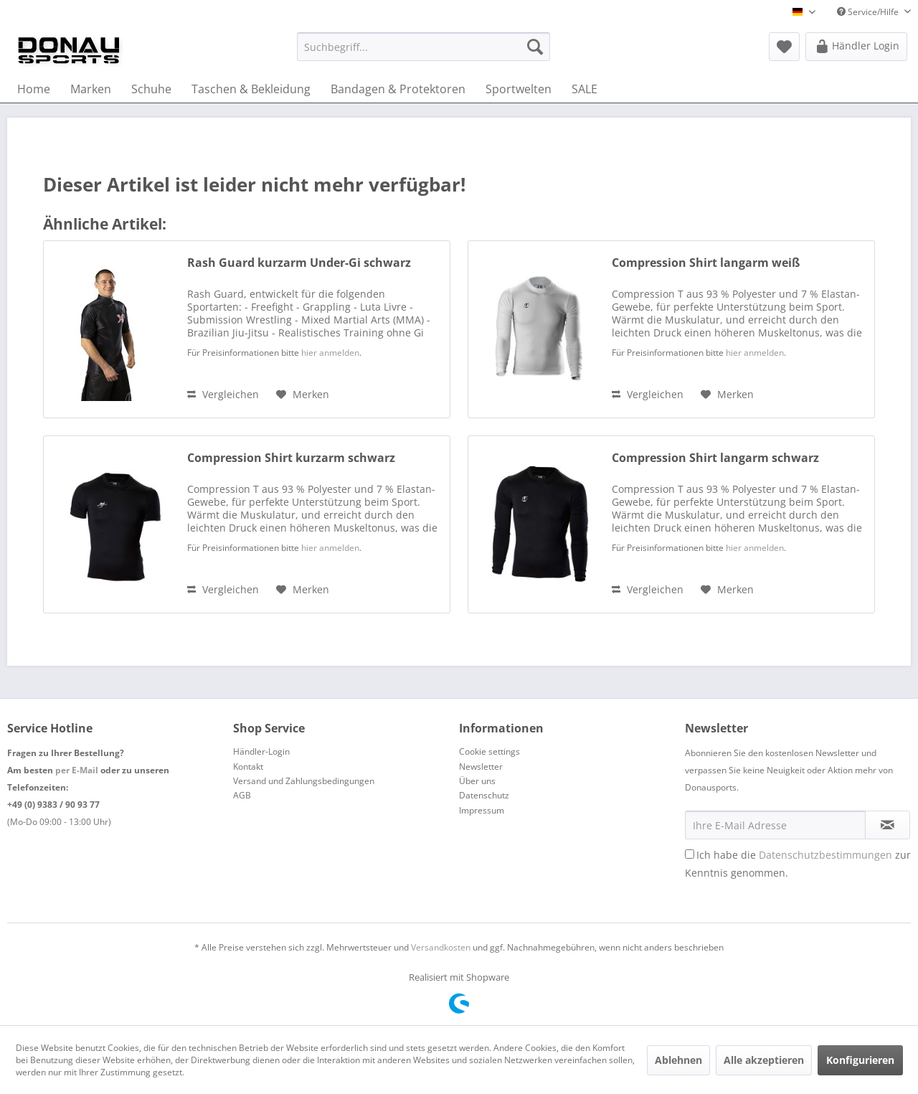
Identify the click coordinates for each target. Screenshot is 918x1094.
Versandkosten (440, 947)
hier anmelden (330, 352)
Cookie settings (489, 751)
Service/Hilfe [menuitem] (869, 12)
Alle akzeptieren (764, 1060)
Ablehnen (678, 1060)
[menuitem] (423, 46)
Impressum (481, 810)
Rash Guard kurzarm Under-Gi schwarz (299, 262)
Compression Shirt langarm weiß (706, 262)
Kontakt (248, 766)
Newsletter (481, 766)
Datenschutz (484, 795)
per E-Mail (76, 770)
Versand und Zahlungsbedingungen (303, 781)
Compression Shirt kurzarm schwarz (291, 458)
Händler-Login (261, 751)
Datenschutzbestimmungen (825, 855)
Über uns (477, 781)
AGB (242, 795)
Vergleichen (223, 394)
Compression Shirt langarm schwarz (715, 458)
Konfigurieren (860, 1060)
